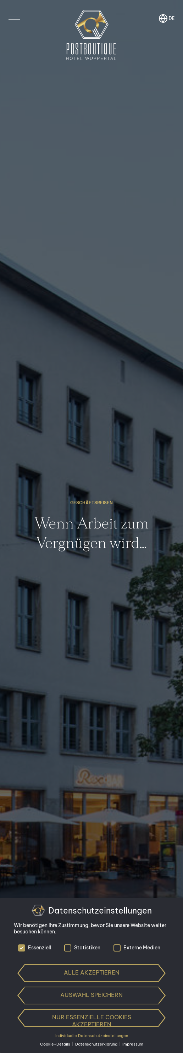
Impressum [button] (132, 1044)
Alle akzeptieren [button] (92, 972)
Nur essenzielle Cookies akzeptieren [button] (91, 1020)
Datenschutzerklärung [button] (96, 1044)
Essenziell (34, 947)
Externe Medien (136, 947)
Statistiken (82, 947)
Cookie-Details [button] (55, 1044)
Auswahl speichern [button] (91, 994)
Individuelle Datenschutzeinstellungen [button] (91, 1035)
